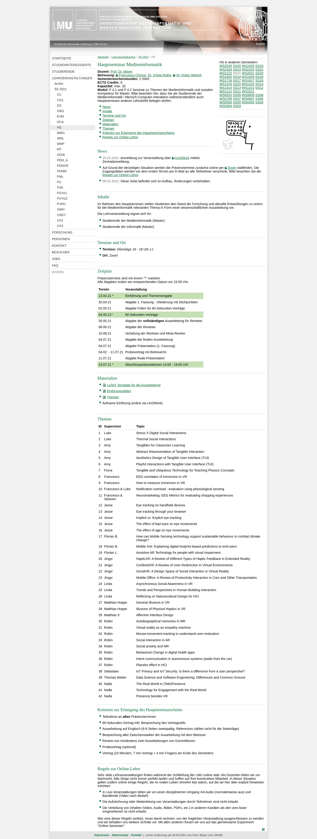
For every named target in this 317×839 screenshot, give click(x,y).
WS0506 (225, 102)
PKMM (61, 171)
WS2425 (248, 66)
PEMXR (62, 165)
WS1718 (225, 80)
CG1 (60, 100)
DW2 (60, 111)
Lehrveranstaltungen (72, 78)
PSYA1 (62, 193)
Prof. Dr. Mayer (121, 71)
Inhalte (107, 111)
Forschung (62, 232)
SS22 (259, 69)
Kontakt (59, 245)
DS (59, 105)
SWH (60, 209)
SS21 (237, 73)
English (260, 43)
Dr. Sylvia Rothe (159, 75)
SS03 (237, 106)
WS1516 (225, 84)
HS (59, 127)
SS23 (237, 69)
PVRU (61, 204)
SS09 (237, 95)
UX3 (60, 226)
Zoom (232, 168)
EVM (60, 116)
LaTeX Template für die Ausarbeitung (134, 385)
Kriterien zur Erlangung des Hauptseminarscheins (138, 133)
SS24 (259, 66)
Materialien (110, 124)
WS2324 (225, 69)
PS (59, 182)
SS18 (259, 77)
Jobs (56, 259)
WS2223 (248, 69)
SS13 (237, 88)
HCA (60, 122)
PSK (60, 187)
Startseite (61, 58)
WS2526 (225, 66)
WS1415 (248, 84)
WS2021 (248, 73)
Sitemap (86, 44)
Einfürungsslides (119, 391)
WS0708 (225, 98)
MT (59, 149)
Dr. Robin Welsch (189, 75)
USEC (61, 215)
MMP (60, 144)
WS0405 (248, 102)
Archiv (58, 83)
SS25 (237, 66)
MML (60, 138)
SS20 (259, 73)
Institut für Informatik (67, 44)
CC (59, 94)
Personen (61, 239)
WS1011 (248, 91)
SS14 (259, 84)
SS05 (237, 102)
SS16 (259, 80)
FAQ (55, 265)
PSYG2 (62, 198)
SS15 (237, 84)
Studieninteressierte (71, 65)
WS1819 (248, 77)
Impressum (102, 835)
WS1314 (225, 88)
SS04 (259, 102)
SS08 (259, 95)
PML (60, 176)
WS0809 (248, 95)
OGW (61, 155)
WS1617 (248, 80)
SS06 (259, 98)
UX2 (60, 220)
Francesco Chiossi (132, 75)
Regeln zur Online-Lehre (120, 137)
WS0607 (248, 98)
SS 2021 (60, 89)
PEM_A (62, 160)
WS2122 (225, 73)
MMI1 (61, 133)
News (106, 107)
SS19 (237, 77)
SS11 (237, 91)
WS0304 (225, 106)
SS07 (237, 98)
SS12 (259, 88)
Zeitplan (108, 120)
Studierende (63, 71)
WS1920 (225, 77)
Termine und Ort (114, 115)
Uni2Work (182, 158)
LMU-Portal (100, 44)
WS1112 (225, 91)
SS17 (237, 80)
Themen (108, 128)
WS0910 (225, 95)
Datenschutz (120, 835)
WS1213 (248, 88)
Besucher (61, 252)
